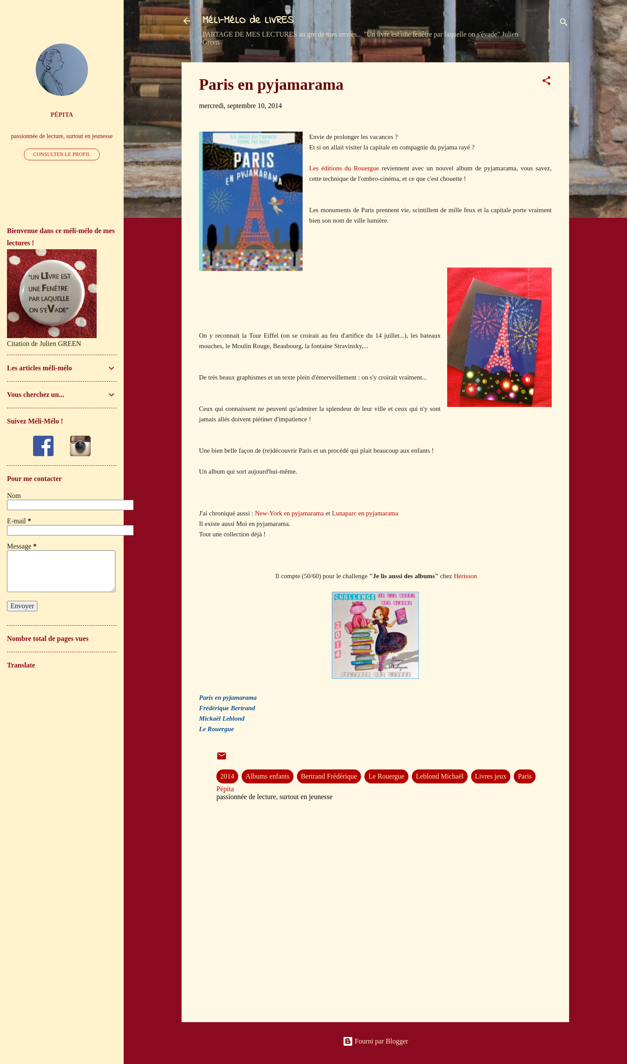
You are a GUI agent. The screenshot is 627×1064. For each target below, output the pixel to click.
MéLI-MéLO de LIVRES (247, 20)
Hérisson (465, 576)
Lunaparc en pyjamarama (365, 513)
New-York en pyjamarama (289, 513)
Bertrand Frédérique (329, 776)
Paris (525, 776)
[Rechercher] (564, 23)
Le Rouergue (386, 776)
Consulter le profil (62, 154)
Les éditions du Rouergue (344, 168)
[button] (546, 82)
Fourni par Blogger (375, 1041)
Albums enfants (268, 776)
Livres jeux (490, 776)
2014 (227, 776)
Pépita (62, 114)
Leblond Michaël (440, 776)
